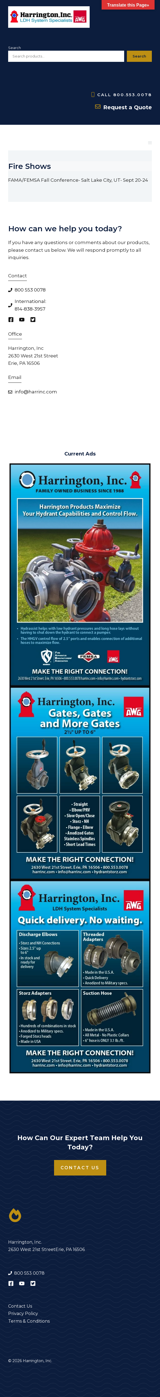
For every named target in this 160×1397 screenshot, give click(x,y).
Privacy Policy (23, 1313)
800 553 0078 (30, 290)
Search (14, 47)
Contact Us (80, 1167)
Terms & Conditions (29, 1321)
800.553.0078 (132, 94)
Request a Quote (127, 107)
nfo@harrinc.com (36, 391)
